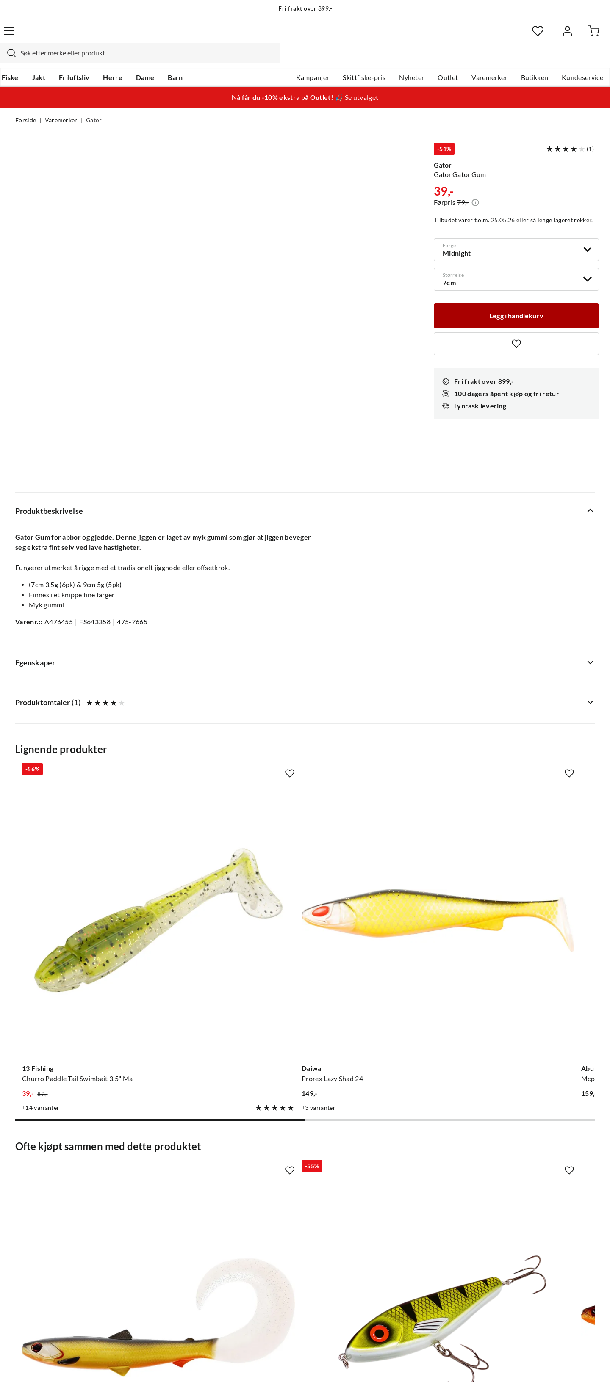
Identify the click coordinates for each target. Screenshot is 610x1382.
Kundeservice (567, 59)
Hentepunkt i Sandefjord (52, 1178)
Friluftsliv (87, 59)
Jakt (52, 59)
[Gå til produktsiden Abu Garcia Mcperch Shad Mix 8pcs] (380, 698)
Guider (25, 1165)
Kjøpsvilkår (547, 1364)
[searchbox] (303, 35)
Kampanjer (297, 59)
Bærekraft (272, 1219)
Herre (126, 59)
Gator (94, 104)
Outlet (432, 59)
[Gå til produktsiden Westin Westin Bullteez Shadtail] (380, 959)
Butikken (519, 59)
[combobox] (295, 36)
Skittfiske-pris (348, 59)
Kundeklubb (275, 1246)
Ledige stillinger (281, 1165)
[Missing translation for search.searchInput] (164, 36)
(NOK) (33, 1364)
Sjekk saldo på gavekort (50, 1192)
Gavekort (150, 1165)
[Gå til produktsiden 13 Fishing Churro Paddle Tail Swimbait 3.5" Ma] (80, 698)
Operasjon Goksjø (284, 1205)
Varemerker (474, 59)
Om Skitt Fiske (279, 1151)
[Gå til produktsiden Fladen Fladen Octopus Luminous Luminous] (530, 698)
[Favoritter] (512, 36)
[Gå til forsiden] (55, 36)
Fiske (23, 59)
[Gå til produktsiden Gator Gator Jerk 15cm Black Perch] (230, 959)
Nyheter (396, 59)
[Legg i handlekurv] (516, 299)
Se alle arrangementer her (295, 1192)
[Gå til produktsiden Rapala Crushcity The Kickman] (530, 959)
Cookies (584, 1364)
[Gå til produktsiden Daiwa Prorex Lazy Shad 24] (230, 698)
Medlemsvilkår (279, 1259)
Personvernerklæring (491, 1364)
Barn (188, 59)
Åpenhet (270, 1232)
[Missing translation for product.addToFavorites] (516, 328)
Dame (159, 59)
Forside (25, 104)
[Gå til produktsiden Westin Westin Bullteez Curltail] (80, 959)
